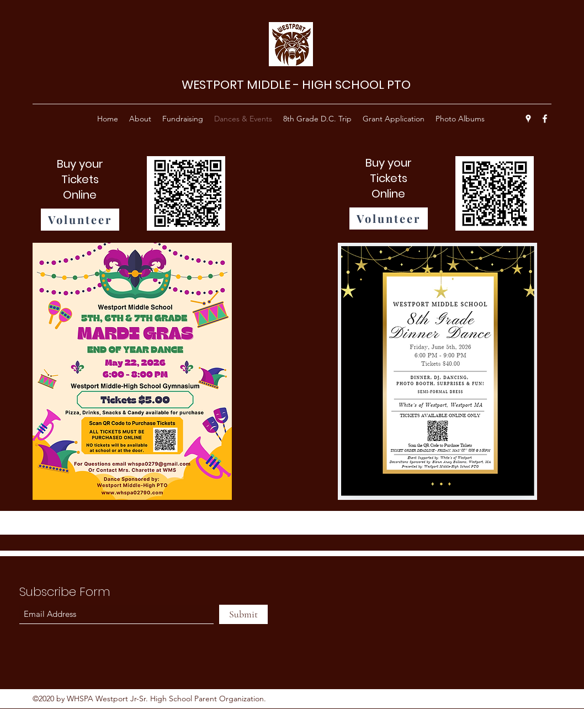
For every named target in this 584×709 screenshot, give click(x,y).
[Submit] (243, 614)
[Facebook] (544, 118)
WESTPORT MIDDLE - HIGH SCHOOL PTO (296, 84)
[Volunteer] (80, 220)
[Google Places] (528, 118)
